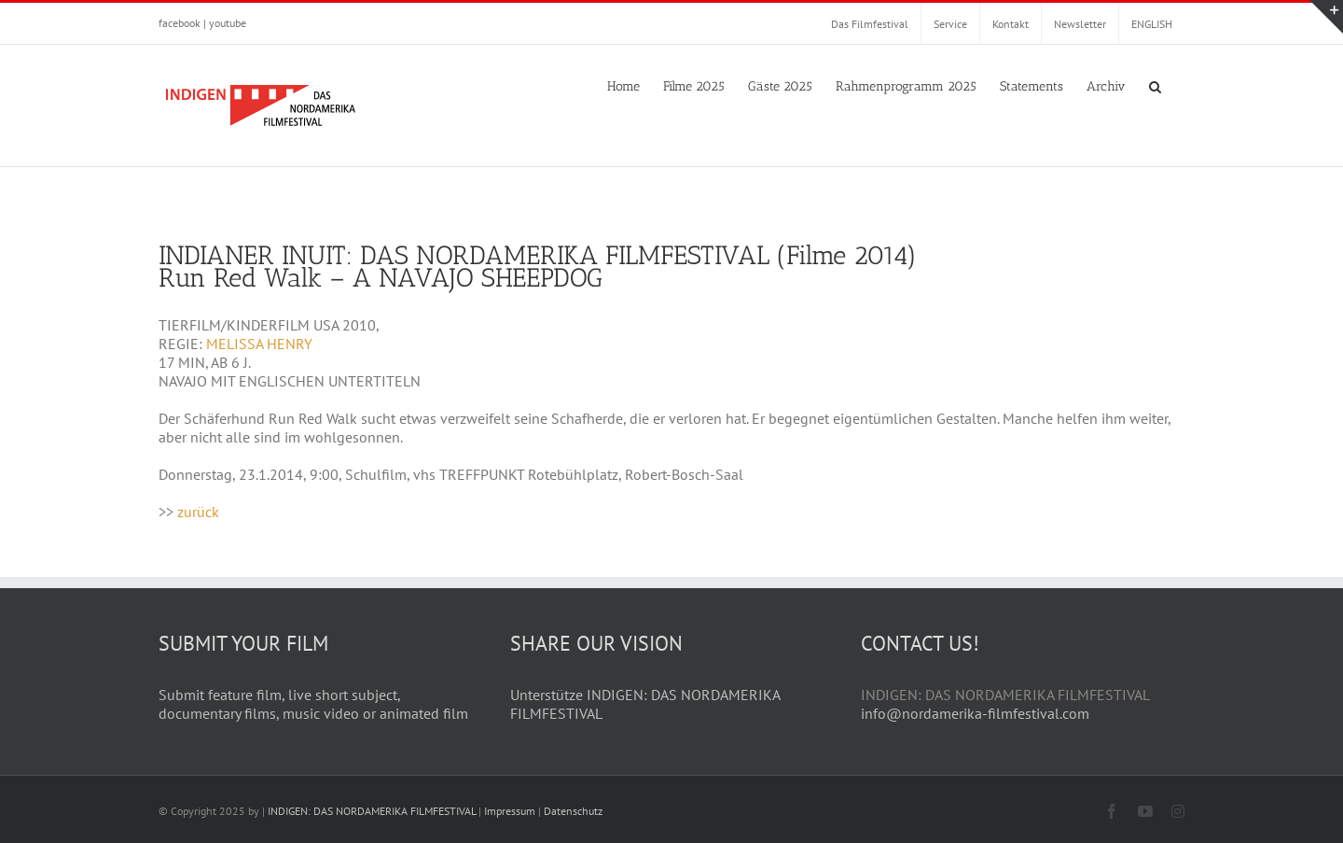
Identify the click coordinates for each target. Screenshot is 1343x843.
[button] (1155, 85)
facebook (180, 23)
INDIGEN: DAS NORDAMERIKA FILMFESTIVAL (372, 811)
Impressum (509, 811)
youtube (227, 23)
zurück (198, 511)
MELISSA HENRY (259, 343)
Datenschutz (573, 811)
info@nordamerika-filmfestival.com (975, 713)
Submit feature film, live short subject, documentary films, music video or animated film (313, 704)
